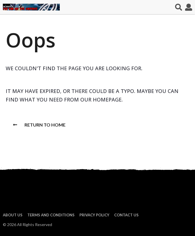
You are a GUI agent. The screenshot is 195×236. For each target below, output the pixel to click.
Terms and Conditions (51, 215)
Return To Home (39, 124)
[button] (178, 7)
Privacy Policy (94, 215)
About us (12, 215)
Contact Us (126, 215)
